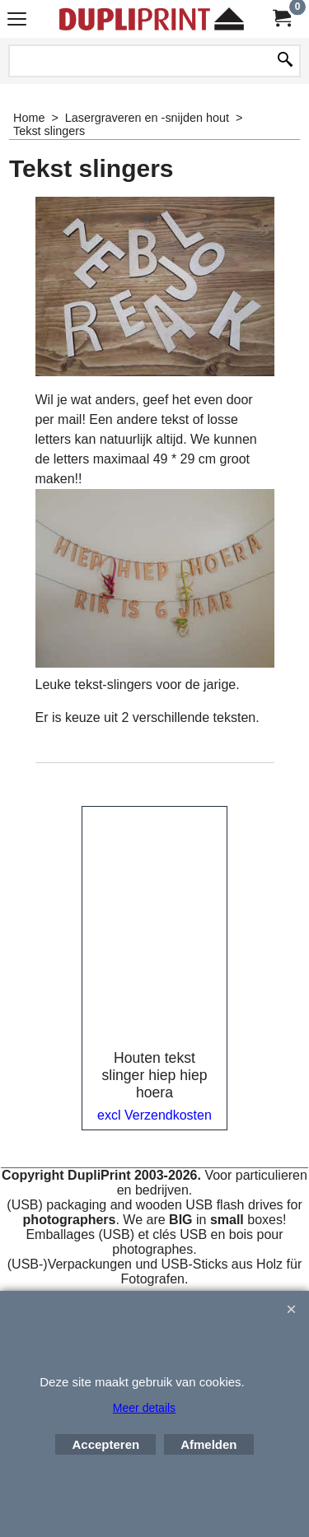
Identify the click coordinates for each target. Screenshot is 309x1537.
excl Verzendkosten (154, 1115)
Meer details (144, 1407)
